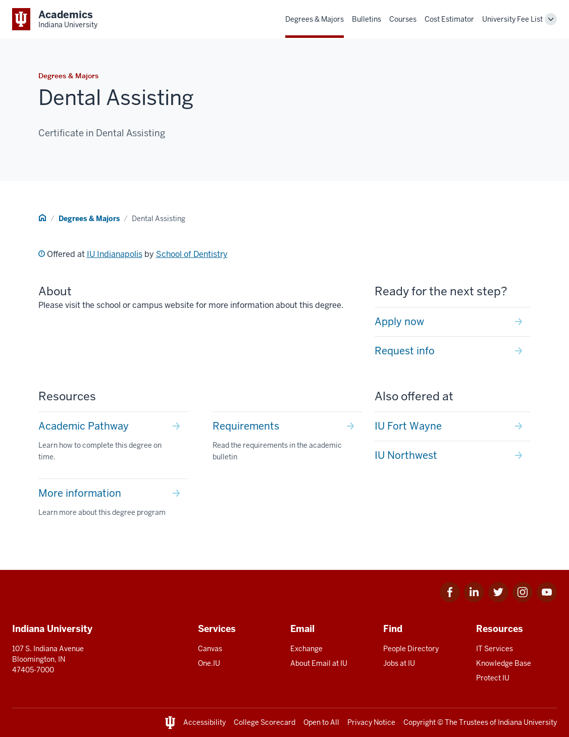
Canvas (210, 648)
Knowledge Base (503, 663)
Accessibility (204, 722)
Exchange (306, 648)
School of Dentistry (192, 254)
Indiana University (527, 722)
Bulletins (366, 19)
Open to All (321, 722)
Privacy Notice (371, 722)
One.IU (209, 663)
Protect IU (492, 677)
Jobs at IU (399, 663)
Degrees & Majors (314, 19)
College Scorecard (264, 722)
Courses (403, 19)
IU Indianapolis (114, 254)
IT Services (494, 648)
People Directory (411, 648)
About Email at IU (318, 663)
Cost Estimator (449, 19)
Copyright (419, 722)
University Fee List (512, 19)
